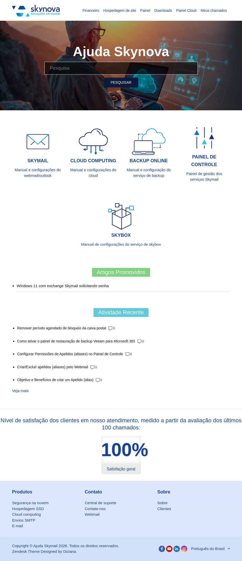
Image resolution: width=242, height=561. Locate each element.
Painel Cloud (186, 10)
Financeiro (91, 10)
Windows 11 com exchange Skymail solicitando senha (63, 286)
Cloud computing (26, 514)
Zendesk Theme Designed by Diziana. (44, 551)
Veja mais (20, 391)
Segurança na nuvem (30, 503)
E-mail (17, 526)
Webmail (92, 514)
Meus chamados (214, 10)
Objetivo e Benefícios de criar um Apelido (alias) (55, 380)
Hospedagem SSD (28, 508)
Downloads (163, 10)
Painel (145, 10)
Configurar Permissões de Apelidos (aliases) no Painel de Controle (70, 354)
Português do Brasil (208, 548)
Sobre (162, 503)
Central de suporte (100, 503)
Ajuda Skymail (45, 546)
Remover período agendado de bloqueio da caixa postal (61, 328)
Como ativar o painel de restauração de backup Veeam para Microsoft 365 (76, 341)
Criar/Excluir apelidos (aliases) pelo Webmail (52, 367)
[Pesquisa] (121, 68)
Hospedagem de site (119, 10)
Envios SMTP (23, 520)
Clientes (164, 508)
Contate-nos (95, 508)
